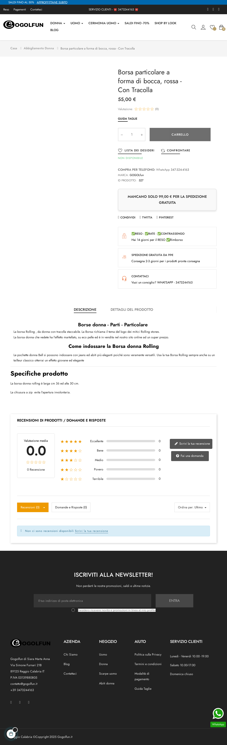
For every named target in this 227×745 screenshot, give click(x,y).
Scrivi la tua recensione (192, 442)
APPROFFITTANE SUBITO (52, 2)
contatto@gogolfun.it (23, 682)
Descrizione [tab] (85, 308)
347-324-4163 (180, 168)
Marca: (123, 174)
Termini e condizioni (148, 663)
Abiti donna (106, 682)
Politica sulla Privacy (148, 653)
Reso (6, 9)
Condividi (127, 216)
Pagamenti (20, 9)
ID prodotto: (127, 179)
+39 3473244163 (22, 689)
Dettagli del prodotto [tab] (132, 308)
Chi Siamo (71, 653)
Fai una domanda (190, 454)
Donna (103, 663)
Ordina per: (186, 506)
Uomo (103, 653)
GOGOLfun (137, 174)
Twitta (147, 216)
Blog (67, 663)
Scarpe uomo (108, 672)
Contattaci (36, 9)
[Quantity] (131, 133)
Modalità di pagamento (142, 675)
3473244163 (126, 9)
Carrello (180, 133)
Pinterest (166, 216)
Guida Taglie (127, 117)
